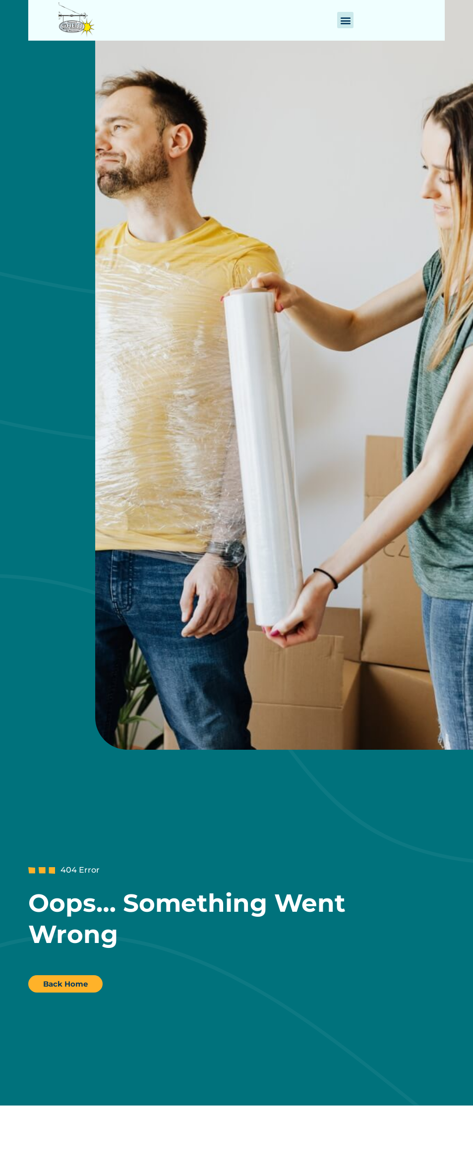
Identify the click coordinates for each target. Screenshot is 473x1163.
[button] (345, 20)
